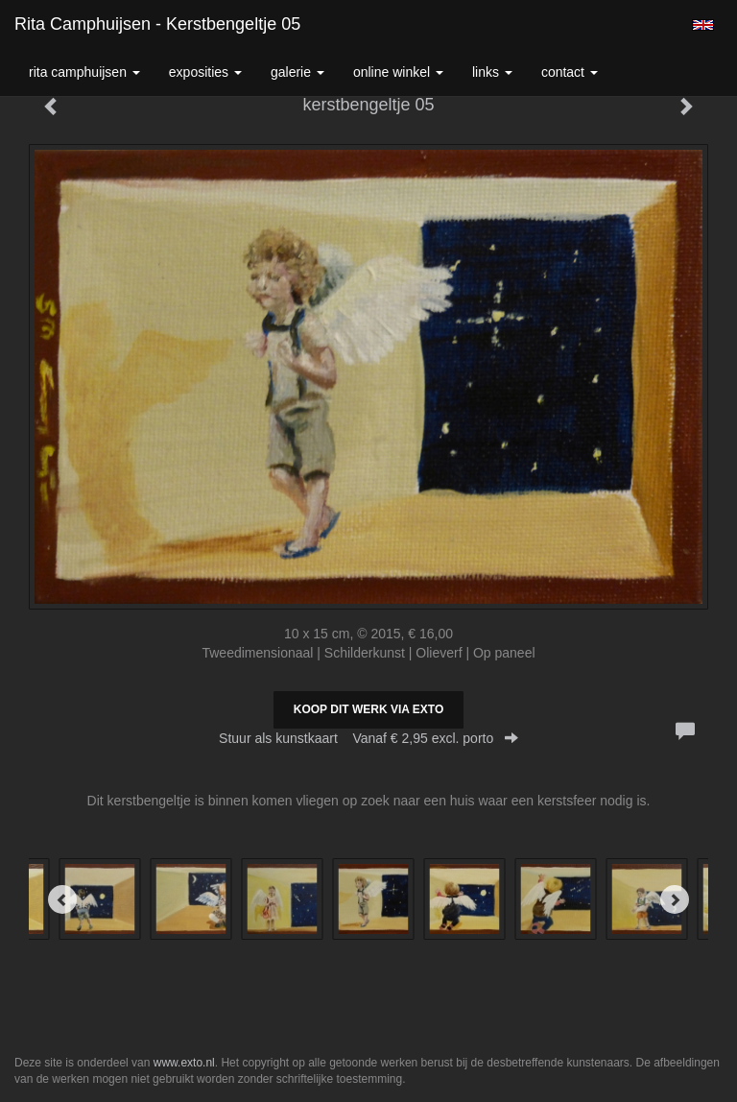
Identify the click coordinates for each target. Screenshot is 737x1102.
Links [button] (492, 72)
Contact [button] (569, 72)
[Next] (674, 899)
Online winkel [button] (398, 72)
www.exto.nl (184, 1062)
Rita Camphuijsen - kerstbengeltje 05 (157, 24)
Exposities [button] (205, 72)
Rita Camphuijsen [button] (84, 72)
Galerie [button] (297, 72)
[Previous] (62, 899)
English (703, 25)
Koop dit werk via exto (368, 709)
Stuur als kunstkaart (368, 738)
